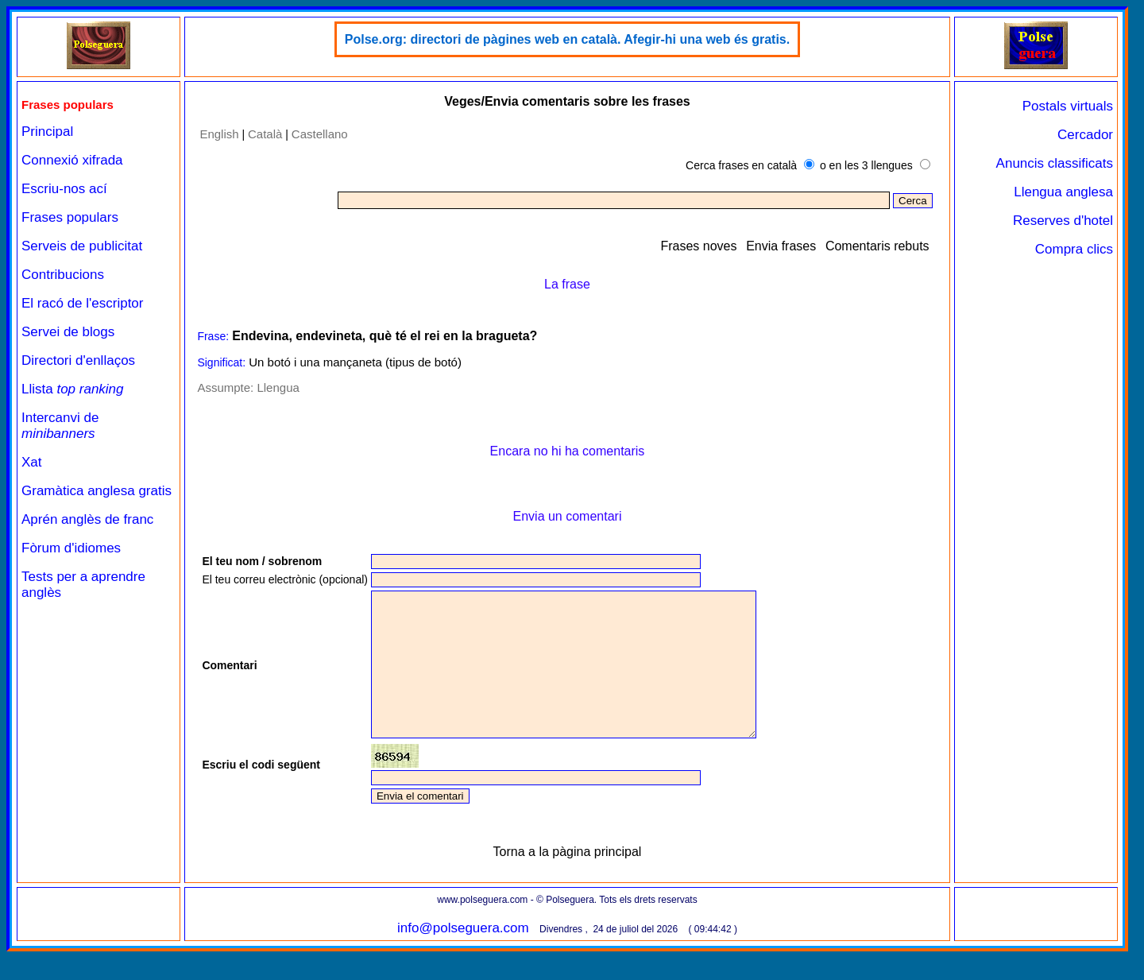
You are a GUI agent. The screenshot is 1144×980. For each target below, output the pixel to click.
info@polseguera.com (463, 956)
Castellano (320, 134)
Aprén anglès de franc (87, 519)
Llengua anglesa (1063, 191)
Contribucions (62, 274)
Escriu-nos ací (64, 188)
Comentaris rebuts (877, 246)
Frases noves (698, 246)
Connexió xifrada (72, 160)
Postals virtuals (1067, 106)
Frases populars (69, 217)
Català (265, 134)
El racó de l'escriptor (82, 303)
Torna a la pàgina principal (567, 880)
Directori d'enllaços (78, 360)
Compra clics (1074, 249)
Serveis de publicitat (81, 246)
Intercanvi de (60, 425)
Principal (47, 131)
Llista (72, 389)
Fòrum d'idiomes (71, 548)
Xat (31, 462)
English (218, 134)
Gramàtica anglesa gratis (96, 490)
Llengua (278, 387)
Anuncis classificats (1054, 163)
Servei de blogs (67, 331)
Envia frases (781, 246)
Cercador (1085, 134)
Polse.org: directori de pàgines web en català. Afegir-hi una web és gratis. (567, 39)
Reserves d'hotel (1063, 220)
